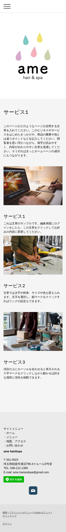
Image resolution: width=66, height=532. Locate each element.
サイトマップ (9, 516)
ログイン (7, 523)
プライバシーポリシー (20, 512)
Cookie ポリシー (42, 512)
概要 (5, 512)
